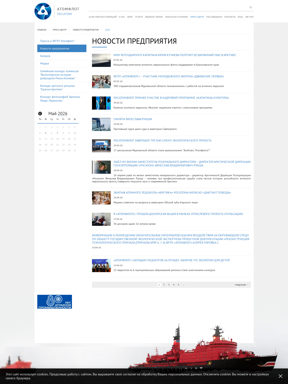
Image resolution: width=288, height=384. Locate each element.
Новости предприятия (86, 29)
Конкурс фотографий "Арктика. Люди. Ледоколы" (60, 98)
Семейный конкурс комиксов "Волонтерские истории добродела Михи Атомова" (59, 74)
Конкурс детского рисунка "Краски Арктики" (57, 87)
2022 (107, 29)
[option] (54, 302)
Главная (41, 29)
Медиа (44, 63)
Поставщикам (214, 16)
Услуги (139, 16)
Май (52, 113)
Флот (130, 16)
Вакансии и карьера (176, 16)
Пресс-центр (197, 16)
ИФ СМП (249, 16)
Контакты (230, 16)
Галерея (45, 56)
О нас (122, 16)
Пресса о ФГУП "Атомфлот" (57, 41)
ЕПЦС (240, 16)
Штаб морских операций (103, 16)
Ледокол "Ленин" (154, 16)
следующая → (242, 284)
